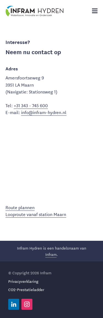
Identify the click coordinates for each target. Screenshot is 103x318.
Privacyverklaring (23, 281)
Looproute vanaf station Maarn (35, 214)
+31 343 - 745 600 (31, 105)
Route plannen (20, 207)
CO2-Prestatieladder (26, 289)
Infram (51, 254)
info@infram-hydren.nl (43, 112)
